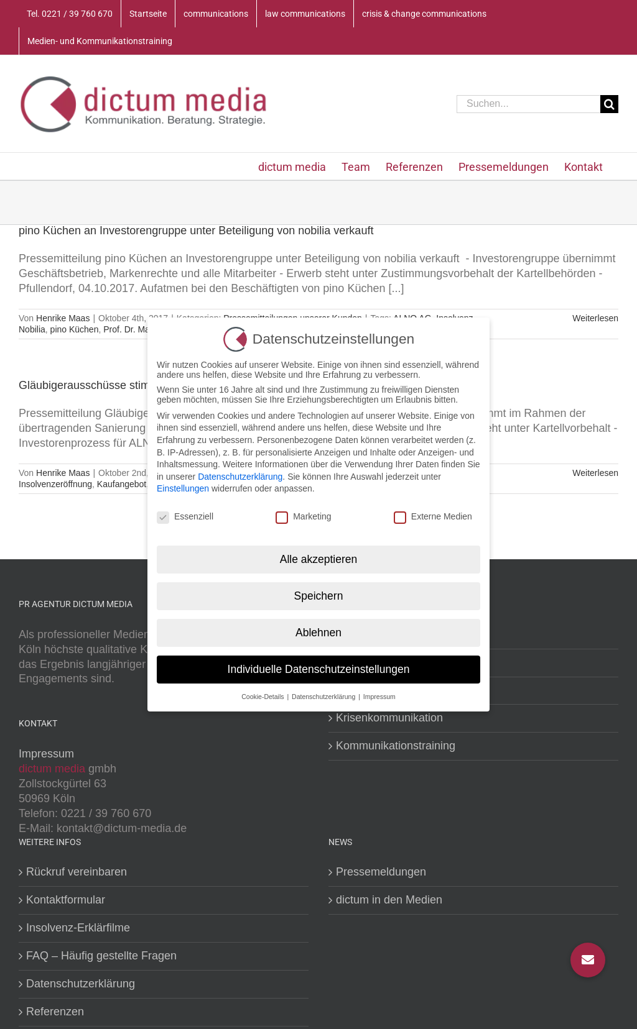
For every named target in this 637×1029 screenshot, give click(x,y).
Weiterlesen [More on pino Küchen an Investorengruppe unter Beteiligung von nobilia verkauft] (595, 318)
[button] (587, 960)
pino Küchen (74, 329)
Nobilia (32, 329)
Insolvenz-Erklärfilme (78, 928)
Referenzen (55, 1011)
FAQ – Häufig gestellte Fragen (101, 955)
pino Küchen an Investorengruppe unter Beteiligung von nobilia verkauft (196, 230)
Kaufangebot (121, 484)
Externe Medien (433, 516)
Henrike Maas (63, 318)
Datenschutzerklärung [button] (324, 696)
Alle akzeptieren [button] (319, 559)
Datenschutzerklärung (80, 983)
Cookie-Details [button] (263, 696)
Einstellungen (183, 488)
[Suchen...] (528, 104)
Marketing (303, 516)
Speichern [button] (318, 596)
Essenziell (185, 516)
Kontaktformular (65, 900)
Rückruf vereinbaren (76, 872)
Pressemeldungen (381, 872)
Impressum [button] (379, 696)
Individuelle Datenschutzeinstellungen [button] (319, 669)
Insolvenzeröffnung (55, 484)
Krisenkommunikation (389, 717)
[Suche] (609, 104)
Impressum (46, 754)
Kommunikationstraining (395, 745)
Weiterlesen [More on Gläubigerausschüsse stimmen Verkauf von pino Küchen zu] (595, 473)
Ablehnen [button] (318, 632)
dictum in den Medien (389, 900)
